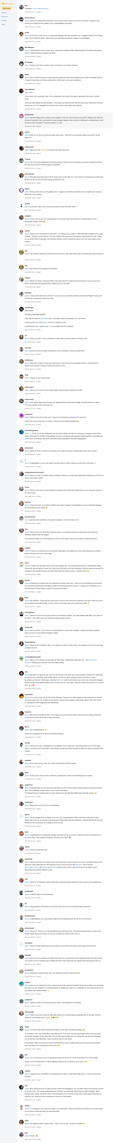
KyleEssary (30, 360)
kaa (27, 251)
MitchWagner (31, 47)
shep (28, 375)
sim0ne (29, 204)
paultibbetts (30, 891)
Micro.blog (8, 4)
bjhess (28, 189)
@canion (55, 867)
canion (28, 231)
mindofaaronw (31, 916)
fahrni (28, 727)
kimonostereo (31, 18)
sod (27, 1086)
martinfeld (30, 859)
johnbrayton (30, 387)
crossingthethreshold (34, 657)
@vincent (29, 662)
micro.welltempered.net (42, 8)
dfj (27, 903)
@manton (45, 318)
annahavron (30, 970)
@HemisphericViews (33, 867)
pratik (28, 32)
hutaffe (28, 982)
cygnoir (29, 1071)
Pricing (4, 20)
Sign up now (6, 8)
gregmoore (30, 785)
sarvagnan (30, 943)
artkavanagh (30, 1012)
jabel (28, 772)
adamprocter (31, 147)
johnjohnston (31, 928)
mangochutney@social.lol (35, 472)
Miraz (28, 597)
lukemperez (30, 448)
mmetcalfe (30, 627)
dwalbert (29, 760)
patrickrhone (31, 174)
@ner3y (29, 1058)
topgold (29, 548)
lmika (28, 74)
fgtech (28, 814)
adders (28, 847)
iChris (28, 487)
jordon (28, 132)
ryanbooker (30, 802)
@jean (28, 21)
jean (27, 5)
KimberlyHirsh (31, 642)
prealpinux (30, 1000)
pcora (28, 563)
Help (3, 24)
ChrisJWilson (31, 612)
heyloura (29, 712)
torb (27, 529)
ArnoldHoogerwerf (33, 430)
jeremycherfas (31, 517)
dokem (28, 1106)
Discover (5, 16)
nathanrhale (30, 399)
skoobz (29, 743)
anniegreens (30, 114)
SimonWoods (31, 89)
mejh (28, 832)
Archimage (30, 62)
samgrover (30, 414)
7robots (29, 159)
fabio (28, 1120)
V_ (27, 460)
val (27, 335)
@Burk (46, 867)
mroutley (29, 348)
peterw (28, 580)
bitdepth (29, 955)
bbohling (29, 293)
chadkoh (29, 216)
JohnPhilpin (30, 307)
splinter (29, 278)
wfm (27, 879)
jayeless (29, 502)
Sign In (4, 12)
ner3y (28, 1027)
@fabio (28, 1136)
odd (27, 672)
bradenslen (30, 694)
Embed (40, 12)
